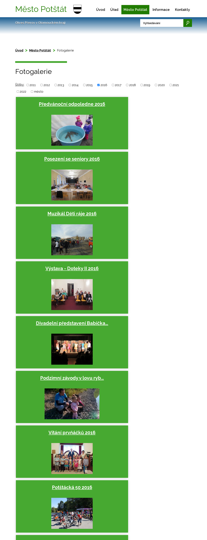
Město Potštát (135, 10)
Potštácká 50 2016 (102, 224)
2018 (132, 85)
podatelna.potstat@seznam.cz (96, 532)
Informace (161, 10)
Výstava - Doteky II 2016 (44, 164)
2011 (33, 85)
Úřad (114, 10)
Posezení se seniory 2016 (102, 107)
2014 (75, 85)
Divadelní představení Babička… (101, 167)
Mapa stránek (39, 507)
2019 (146, 85)
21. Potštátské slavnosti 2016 (160, 283)
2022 (23, 91)
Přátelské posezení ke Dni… (159, 340)
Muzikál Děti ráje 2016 (160, 107)
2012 (47, 85)
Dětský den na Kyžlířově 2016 (102, 283)
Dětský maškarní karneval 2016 (44, 397)
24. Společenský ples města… (160, 397)
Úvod (100, 10)
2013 (60, 85)
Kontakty (182, 10)
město (38, 91)
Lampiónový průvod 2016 (102, 340)
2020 (161, 85)
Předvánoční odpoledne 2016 (44, 107)
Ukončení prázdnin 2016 (159, 226)
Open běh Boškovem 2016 (44, 283)
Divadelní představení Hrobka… (102, 397)
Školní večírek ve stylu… (44, 340)
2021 (175, 85)
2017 (118, 85)
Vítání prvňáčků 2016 (44, 224)
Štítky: (19, 84)
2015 (89, 85)
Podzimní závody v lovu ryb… (160, 164)
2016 (103, 85)
